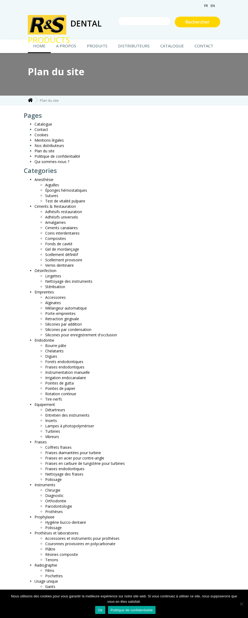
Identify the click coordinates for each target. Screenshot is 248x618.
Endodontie (44, 340)
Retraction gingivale (62, 318)
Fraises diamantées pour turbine (73, 452)
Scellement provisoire (63, 259)
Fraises (40, 441)
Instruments (44, 484)
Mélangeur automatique (66, 308)
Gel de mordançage (62, 249)
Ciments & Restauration (55, 206)
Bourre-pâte (55, 345)
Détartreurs (55, 409)
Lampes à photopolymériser (69, 425)
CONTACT (204, 45)
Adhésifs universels (61, 217)
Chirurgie (52, 490)
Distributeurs (134, 45)
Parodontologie (58, 506)
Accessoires (55, 297)
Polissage (53, 479)
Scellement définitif (61, 254)
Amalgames (55, 222)
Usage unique (46, 581)
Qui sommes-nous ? (51, 161)
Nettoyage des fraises (64, 474)
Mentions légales (49, 140)
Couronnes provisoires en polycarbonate (80, 543)
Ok (100, 610)
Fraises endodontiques (64, 367)
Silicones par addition (63, 324)
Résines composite (61, 554)
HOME (39, 45)
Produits (97, 45)
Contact (41, 129)
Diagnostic (54, 495)
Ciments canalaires (61, 227)
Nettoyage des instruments (68, 281)
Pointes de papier (60, 388)
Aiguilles (52, 184)
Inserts (51, 420)
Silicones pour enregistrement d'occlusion (81, 334)
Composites (55, 238)
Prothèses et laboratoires (56, 533)
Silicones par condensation (68, 329)
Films (49, 570)
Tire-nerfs (53, 399)
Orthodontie (55, 500)
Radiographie (45, 565)
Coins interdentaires (62, 233)
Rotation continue (60, 393)
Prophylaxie (44, 516)
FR (206, 5)
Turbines (52, 431)
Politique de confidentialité (57, 156)
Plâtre (50, 549)
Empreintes (44, 292)
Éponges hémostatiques (66, 190)
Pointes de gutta (59, 383)
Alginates (53, 302)
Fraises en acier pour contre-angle (74, 458)
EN (213, 5)
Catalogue (172, 45)
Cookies (41, 134)
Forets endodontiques (64, 361)
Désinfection (45, 270)
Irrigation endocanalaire (65, 377)
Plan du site (44, 150)
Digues (51, 356)
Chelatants (54, 350)
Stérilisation (55, 286)
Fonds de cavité (58, 243)
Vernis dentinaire (59, 265)
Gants (50, 586)
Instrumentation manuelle (67, 372)
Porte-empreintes (60, 313)
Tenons (51, 559)
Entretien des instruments (67, 415)
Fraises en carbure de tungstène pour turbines (85, 463)
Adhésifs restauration (63, 211)
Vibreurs (52, 436)
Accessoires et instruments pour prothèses (82, 538)
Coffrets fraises (58, 447)
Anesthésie (43, 179)
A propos (66, 45)
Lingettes (53, 275)
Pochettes (54, 575)
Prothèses (54, 511)
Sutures (51, 195)
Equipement (44, 404)
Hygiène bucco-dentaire (65, 522)
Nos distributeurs (49, 145)
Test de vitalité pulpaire (65, 201)
